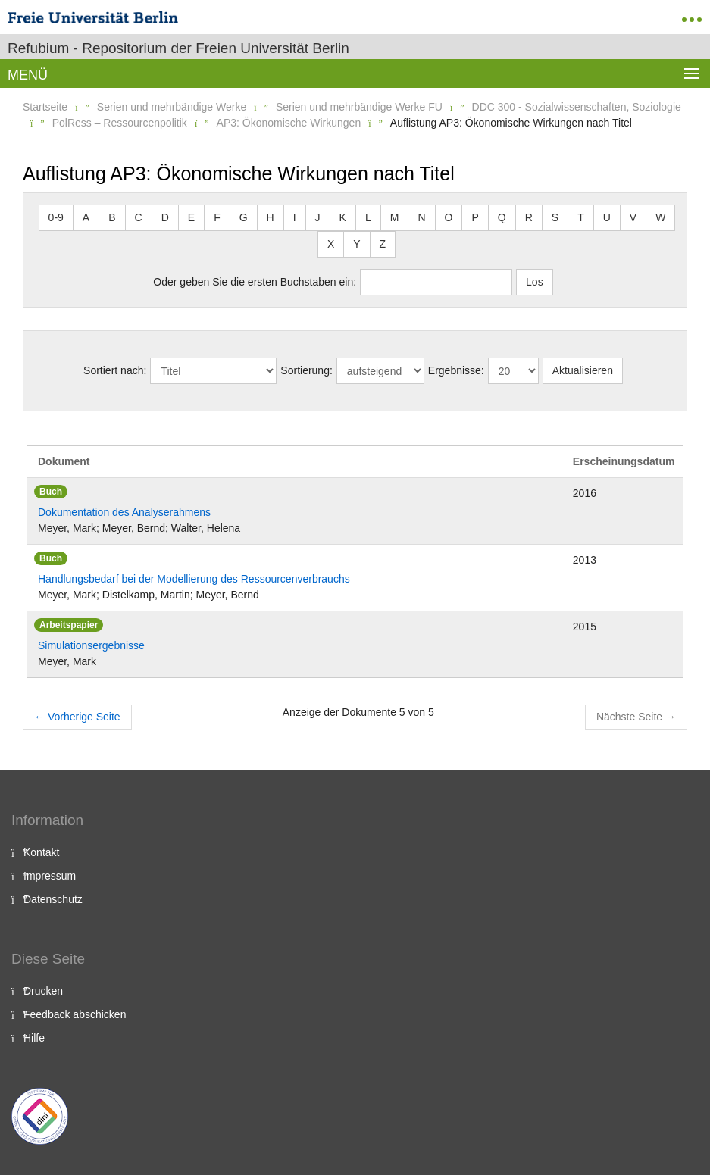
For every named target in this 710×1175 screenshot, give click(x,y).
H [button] (270, 217)
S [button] (555, 217)
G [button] (243, 217)
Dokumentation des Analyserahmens (124, 512)
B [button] (111, 217)
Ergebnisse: (456, 370)
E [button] (191, 217)
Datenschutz (53, 899)
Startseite (45, 107)
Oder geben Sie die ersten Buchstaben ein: (254, 282)
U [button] (607, 217)
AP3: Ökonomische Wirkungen (289, 123)
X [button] (330, 244)
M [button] (394, 217)
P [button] (474, 217)
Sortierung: (306, 370)
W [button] (660, 217)
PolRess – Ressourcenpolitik (119, 123)
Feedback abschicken (74, 1014)
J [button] (318, 217)
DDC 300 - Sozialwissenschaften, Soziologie (576, 107)
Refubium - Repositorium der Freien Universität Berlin (178, 48)
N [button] (421, 217)
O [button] (449, 217)
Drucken (43, 991)
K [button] (342, 217)
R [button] (529, 217)
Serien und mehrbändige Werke (171, 107)
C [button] (138, 217)
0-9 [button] (56, 217)
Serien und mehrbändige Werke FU (359, 107)
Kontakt (41, 852)
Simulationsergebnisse (91, 645)
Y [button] (356, 244)
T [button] (580, 217)
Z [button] (383, 244)
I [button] (294, 217)
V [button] (633, 217)
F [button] (217, 217)
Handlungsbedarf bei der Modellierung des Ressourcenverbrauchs (194, 579)
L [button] (368, 217)
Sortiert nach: (114, 370)
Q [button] (502, 217)
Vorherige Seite (77, 717)
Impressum (49, 876)
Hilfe (34, 1038)
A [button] (86, 217)
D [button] (165, 217)
